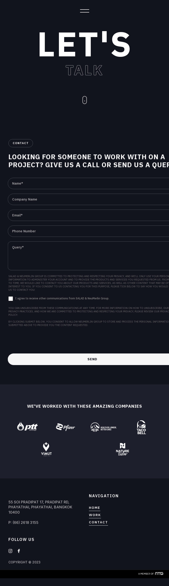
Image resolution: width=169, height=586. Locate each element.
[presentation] (43, 340)
